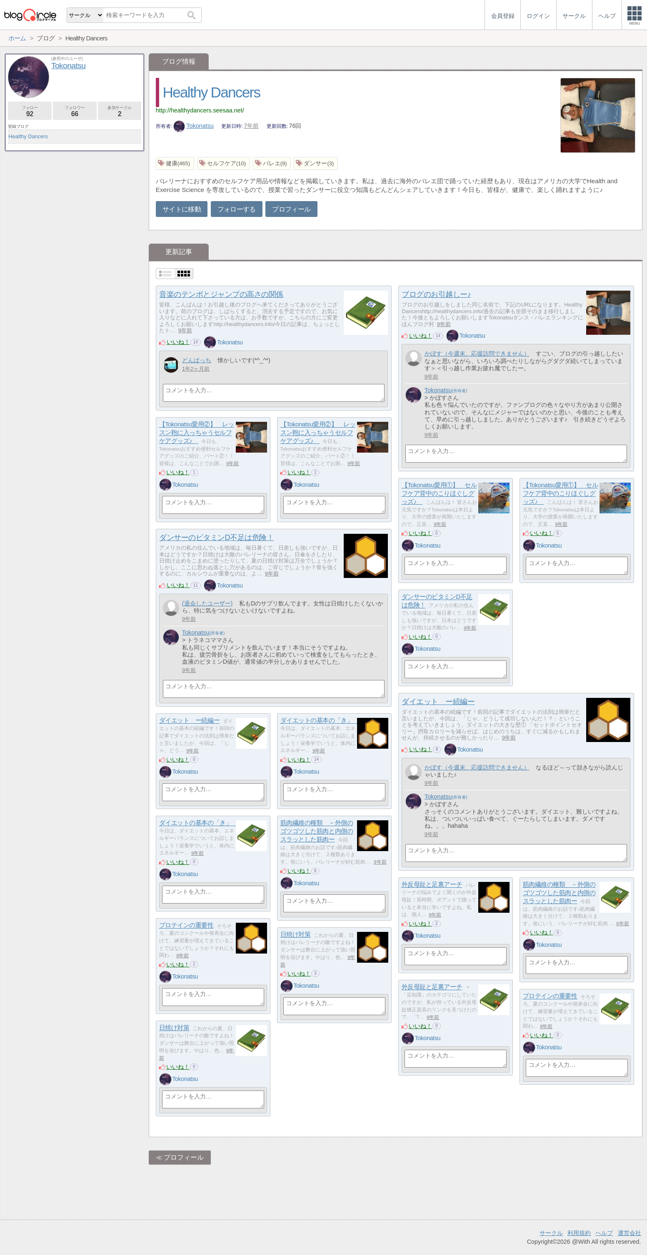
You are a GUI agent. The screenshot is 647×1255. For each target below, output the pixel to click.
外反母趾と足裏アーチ (432, 884)
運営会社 (629, 1233)
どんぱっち (196, 360)
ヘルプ (604, 1233)
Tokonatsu (193, 125)
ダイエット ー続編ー (438, 701)
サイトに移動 (181, 209)
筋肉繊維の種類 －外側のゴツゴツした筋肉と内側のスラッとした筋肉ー (316, 831)
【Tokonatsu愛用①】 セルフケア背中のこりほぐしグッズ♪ (439, 493)
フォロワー (75, 111)
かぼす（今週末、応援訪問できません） (477, 353)
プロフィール (291, 209)
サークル (551, 1233)
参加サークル (120, 111)
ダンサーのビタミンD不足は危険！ (216, 537)
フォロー (30, 111)
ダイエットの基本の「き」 (319, 720)
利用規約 (579, 1233)
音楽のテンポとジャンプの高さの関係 (221, 294)
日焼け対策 (295, 934)
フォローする (236, 209)
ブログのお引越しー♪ (436, 294)
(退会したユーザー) (207, 603)
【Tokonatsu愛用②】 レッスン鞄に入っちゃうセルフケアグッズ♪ (197, 432)
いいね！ (178, 342)
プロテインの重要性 (186, 925)
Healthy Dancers (211, 92)
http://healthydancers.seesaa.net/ (200, 110)
